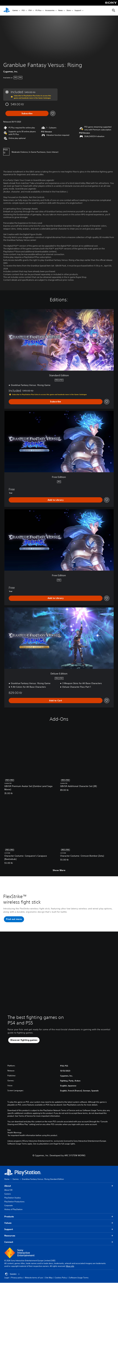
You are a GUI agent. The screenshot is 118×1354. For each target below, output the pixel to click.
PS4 (30, 10)
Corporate (8, 1208)
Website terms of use (34, 1281)
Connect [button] (59, 1245)
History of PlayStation (13, 1212)
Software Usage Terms (79, 1281)
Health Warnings (14, 1136)
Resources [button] (59, 1238)
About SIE (8, 1193)
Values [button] (59, 1226)
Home (6, 1182)
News (60, 10)
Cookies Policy (61, 1281)
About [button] (59, 1189)
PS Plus (38, 10)
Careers (7, 1197)
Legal (6, 1281)
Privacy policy (17, 1281)
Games (15, 10)
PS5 (23, 10)
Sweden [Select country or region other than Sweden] (12, 1277)
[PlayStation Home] (7, 10)
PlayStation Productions (14, 1205)
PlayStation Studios (12, 1201)
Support (78, 10)
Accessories (49, 10)
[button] (14, 922)
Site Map (49, 1281)
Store (69, 10)
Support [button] (59, 1232)
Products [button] (59, 1219)
